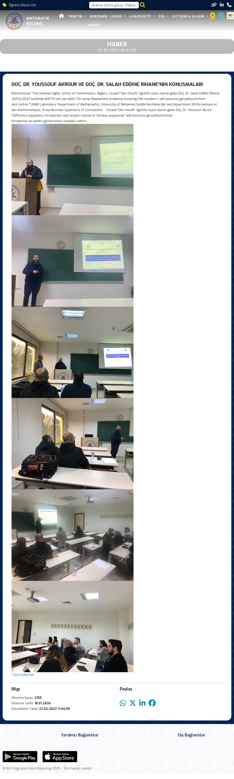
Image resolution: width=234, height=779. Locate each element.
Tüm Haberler (23, 674)
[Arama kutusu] (114, 5)
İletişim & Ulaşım (189, 16)
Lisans (116, 16)
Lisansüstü (140, 16)
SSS (162, 16)
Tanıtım (76, 16)
